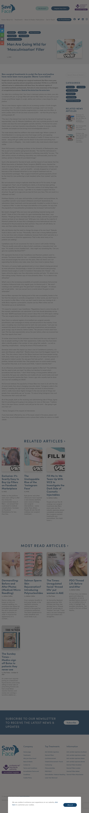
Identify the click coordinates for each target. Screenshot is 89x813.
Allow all (70, 805)
